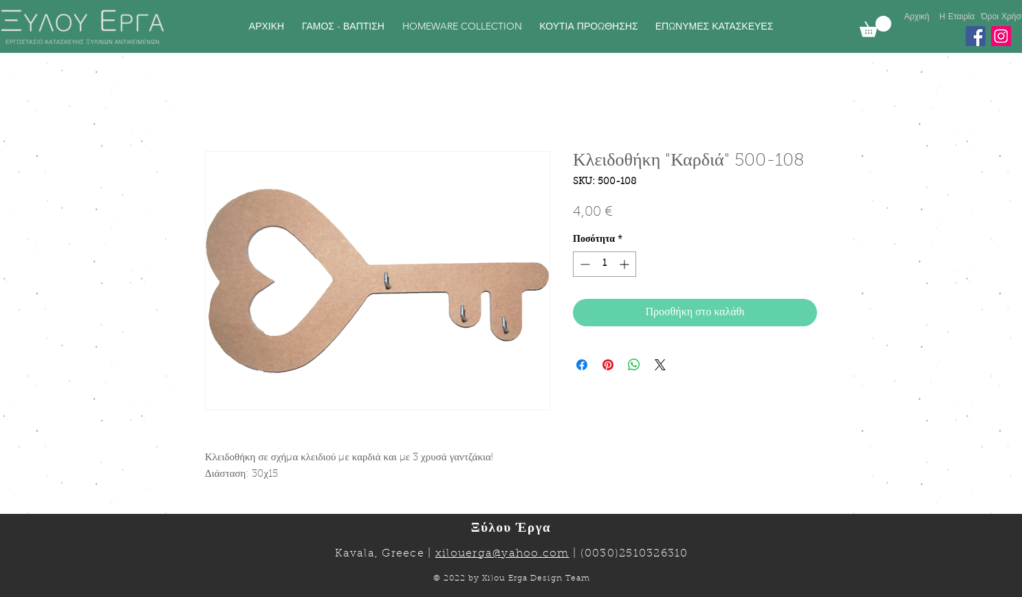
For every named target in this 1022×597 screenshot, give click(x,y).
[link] (875, 26)
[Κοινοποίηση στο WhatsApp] (634, 365)
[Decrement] (583, 264)
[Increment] (625, 264)
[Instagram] (1001, 36)
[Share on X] (660, 365)
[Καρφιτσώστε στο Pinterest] (608, 365)
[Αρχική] (916, 17)
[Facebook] (976, 36)
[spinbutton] (604, 264)
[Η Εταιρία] (957, 17)
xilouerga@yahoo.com (502, 553)
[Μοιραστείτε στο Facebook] (582, 365)
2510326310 (653, 553)
